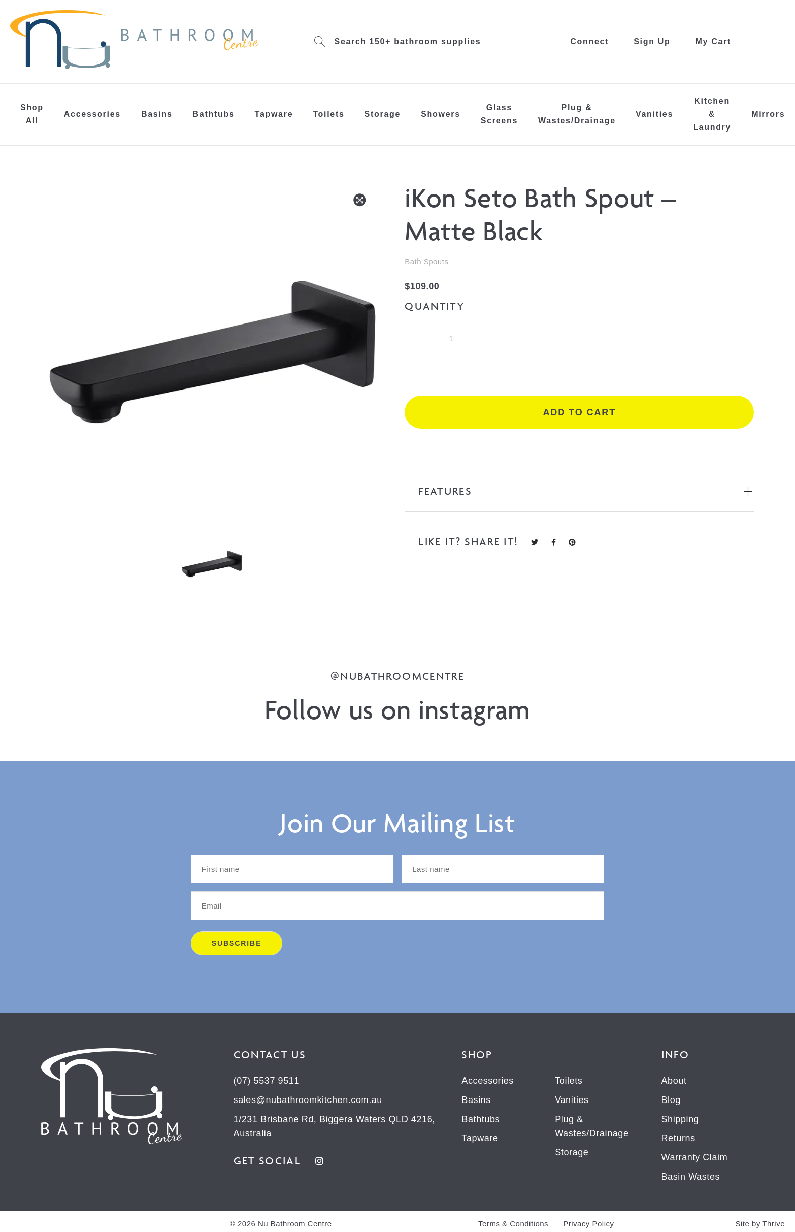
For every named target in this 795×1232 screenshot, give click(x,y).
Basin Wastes (690, 1177)
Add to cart (579, 412)
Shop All (32, 114)
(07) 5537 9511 (267, 1081)
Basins (157, 114)
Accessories (92, 114)
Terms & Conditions (513, 1223)
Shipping (680, 1119)
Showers (440, 114)
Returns (678, 1138)
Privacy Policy (588, 1223)
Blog (671, 1100)
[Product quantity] (455, 338)
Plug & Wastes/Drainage (577, 114)
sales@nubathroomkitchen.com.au (308, 1100)
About (674, 1081)
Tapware (274, 114)
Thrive (773, 1223)
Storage (383, 114)
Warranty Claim (694, 1157)
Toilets (328, 114)
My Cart (714, 41)
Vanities (654, 114)
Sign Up (652, 41)
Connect (589, 41)
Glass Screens (499, 114)
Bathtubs (214, 114)
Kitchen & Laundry (712, 114)
